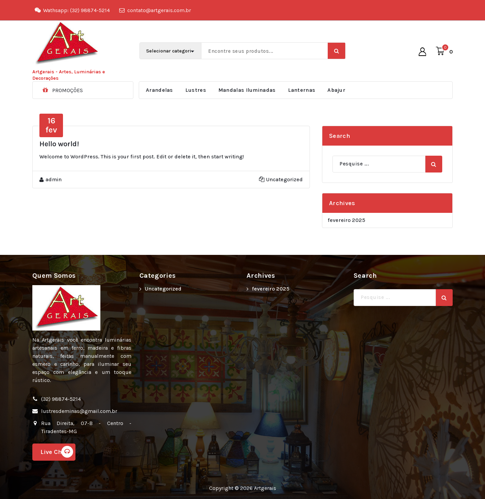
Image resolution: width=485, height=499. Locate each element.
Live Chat (56, 452)
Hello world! (59, 144)
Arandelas (159, 90)
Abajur (336, 90)
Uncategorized (284, 179)
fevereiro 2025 (346, 220)
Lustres (195, 90)
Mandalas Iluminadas (247, 90)
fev (51, 125)
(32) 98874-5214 (61, 399)
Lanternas (302, 90)
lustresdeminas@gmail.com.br (79, 411)
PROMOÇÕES (67, 90)
